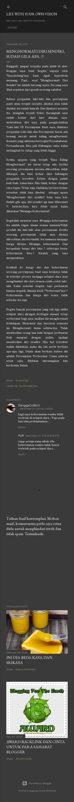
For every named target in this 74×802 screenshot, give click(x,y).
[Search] (65, 6)
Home (12, 27)
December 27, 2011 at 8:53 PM (42, 435)
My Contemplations (26, 385)
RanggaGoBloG (29, 405)
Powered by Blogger (37, 783)
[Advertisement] (37, 570)
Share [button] (9, 380)
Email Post (22, 380)
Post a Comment (26, 669)
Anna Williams (47, 790)
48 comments (24, 758)
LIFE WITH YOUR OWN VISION (31, 14)
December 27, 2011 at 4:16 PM (36, 408)
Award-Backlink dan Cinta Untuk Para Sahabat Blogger (35, 746)
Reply (22, 427)
